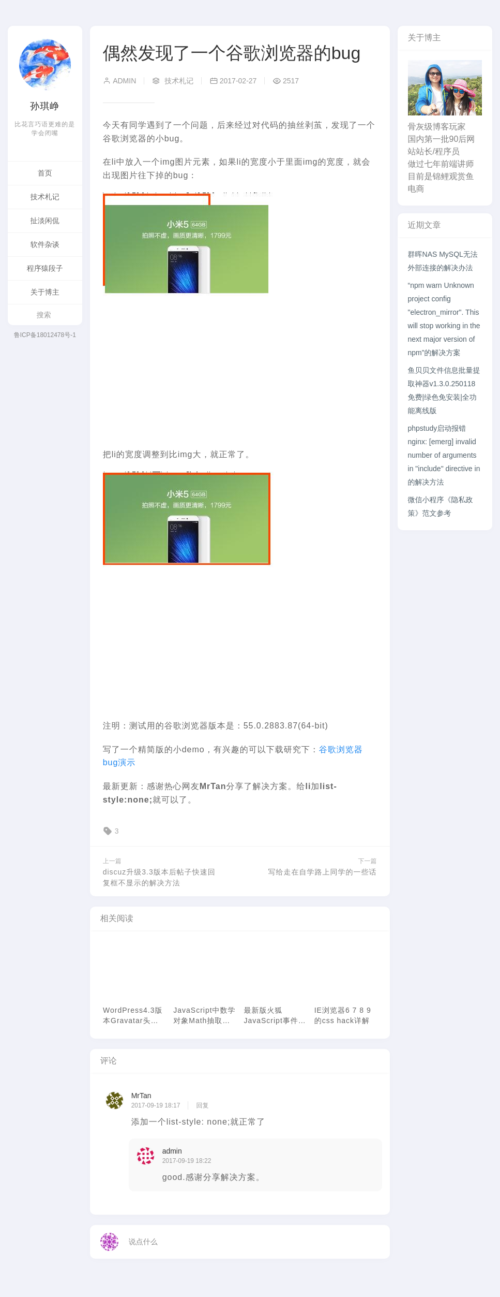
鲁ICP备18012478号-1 (45, 335)
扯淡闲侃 (45, 220)
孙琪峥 (44, 106)
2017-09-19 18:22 (186, 1160)
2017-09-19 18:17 (155, 1105)
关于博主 (45, 292)
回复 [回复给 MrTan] (202, 1105)
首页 (45, 173)
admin (120, 81)
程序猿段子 (45, 268)
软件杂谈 (45, 244)
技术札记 (45, 197)
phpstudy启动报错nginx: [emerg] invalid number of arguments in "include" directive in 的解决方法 (444, 455)
